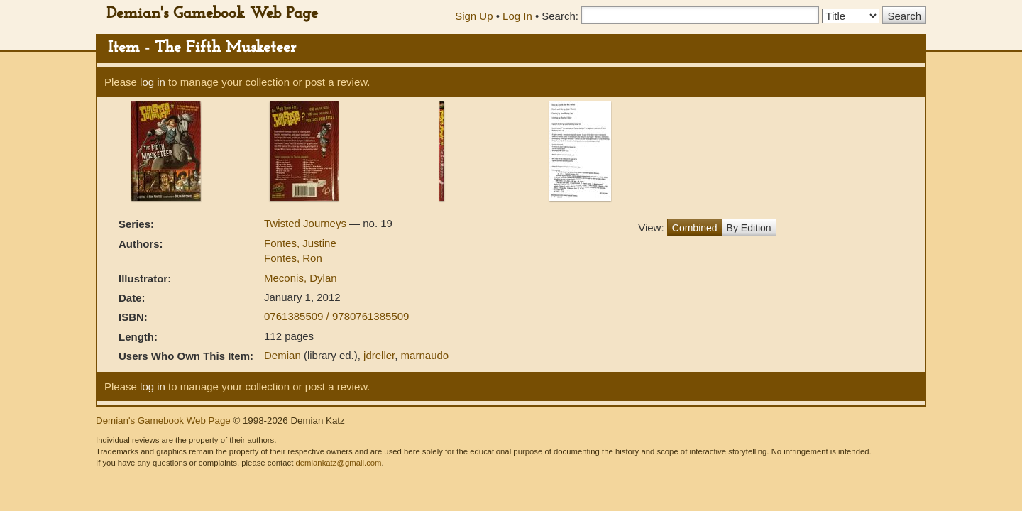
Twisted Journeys (306, 223)
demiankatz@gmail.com (338, 462)
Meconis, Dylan (300, 278)
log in (152, 82)
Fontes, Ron (293, 258)
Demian (282, 355)
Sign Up (474, 16)
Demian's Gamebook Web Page (212, 14)
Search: (560, 16)
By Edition (749, 227)
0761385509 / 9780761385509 (336, 316)
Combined (695, 227)
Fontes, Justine (300, 243)
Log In (517, 16)
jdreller (379, 355)
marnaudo (425, 355)
